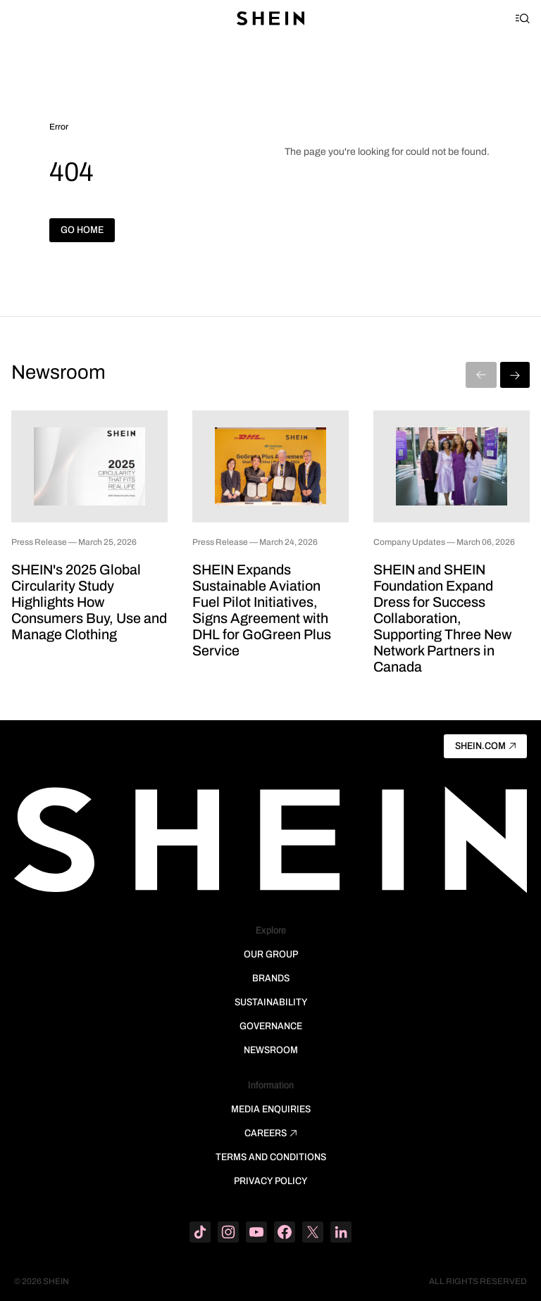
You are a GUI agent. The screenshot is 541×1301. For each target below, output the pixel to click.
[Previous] (481, 375)
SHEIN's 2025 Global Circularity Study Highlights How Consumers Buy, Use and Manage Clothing (89, 602)
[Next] (515, 375)
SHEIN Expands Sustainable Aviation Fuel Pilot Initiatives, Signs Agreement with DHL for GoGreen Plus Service (261, 610)
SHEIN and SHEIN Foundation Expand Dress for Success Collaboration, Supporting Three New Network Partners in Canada (442, 618)
